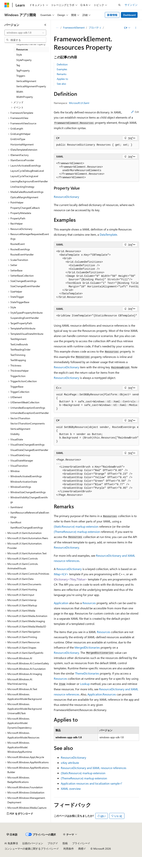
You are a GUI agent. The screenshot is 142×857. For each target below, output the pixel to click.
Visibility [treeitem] (15, 434)
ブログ (51, 843)
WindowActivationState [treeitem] (23, 481)
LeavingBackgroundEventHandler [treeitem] (29, 181)
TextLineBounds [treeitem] (19, 344)
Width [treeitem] (19, 91)
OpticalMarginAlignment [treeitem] (24, 197)
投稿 (65, 843)
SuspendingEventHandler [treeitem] (24, 318)
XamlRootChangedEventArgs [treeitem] (26, 527)
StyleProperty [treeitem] (24, 60)
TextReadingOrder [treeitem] (20, 349)
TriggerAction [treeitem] (18, 376)
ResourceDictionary (66, 197)
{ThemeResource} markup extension (77, 532)
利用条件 (68, 848)
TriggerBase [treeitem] (16, 386)
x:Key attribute (70, 763)
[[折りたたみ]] (45, 24)
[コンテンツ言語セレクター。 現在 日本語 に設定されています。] (12, 835)
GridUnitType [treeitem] (17, 139)
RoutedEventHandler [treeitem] (22, 254)
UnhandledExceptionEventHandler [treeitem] (29, 413)
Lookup (85, 684)
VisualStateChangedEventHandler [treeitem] (29, 450)
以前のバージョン (32, 843)
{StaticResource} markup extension (76, 526)
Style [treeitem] (19, 54)
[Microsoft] (6, 5)
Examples (62, 69)
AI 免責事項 (11, 843)
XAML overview (71, 788)
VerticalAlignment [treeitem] (26, 81)
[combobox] (25, 33)
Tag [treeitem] (18, 65)
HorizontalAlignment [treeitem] (22, 144)
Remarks (61, 74)
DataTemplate (108, 234)
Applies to (62, 79)
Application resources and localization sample (90, 783)
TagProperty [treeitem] (23, 70)
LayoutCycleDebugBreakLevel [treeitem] (27, 170)
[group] (96, 274)
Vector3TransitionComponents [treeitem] (27, 423)
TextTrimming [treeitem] (17, 355)
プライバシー (80, 843)
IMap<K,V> (61, 574)
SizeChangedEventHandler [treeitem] (25, 286)
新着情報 (112, 15)
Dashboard (129, 15)
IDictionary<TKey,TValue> (70, 579)
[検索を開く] (119, 5)
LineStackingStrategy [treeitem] (22, 186)
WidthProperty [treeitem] (24, 97)
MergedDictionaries (87, 647)
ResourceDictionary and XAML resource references (93, 768)
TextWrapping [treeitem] (18, 360)
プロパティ (95, 27)
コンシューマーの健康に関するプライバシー (30, 848)
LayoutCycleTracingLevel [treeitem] (24, 176)
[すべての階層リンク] (57, 28)
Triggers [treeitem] (20, 75)
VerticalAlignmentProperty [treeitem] (31, 86)
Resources (89, 603)
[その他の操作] (136, 28)
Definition (62, 64)
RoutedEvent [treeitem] (17, 244)
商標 (80, 848)
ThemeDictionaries (87, 673)
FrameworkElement (74, 27)
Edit (135, 112)
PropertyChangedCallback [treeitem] (25, 208)
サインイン (131, 4)
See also (61, 83)
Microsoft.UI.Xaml (79, 103)
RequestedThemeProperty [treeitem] (30, 44)
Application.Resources (101, 694)
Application (61, 603)
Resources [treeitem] (22, 49)
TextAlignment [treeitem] (18, 339)
